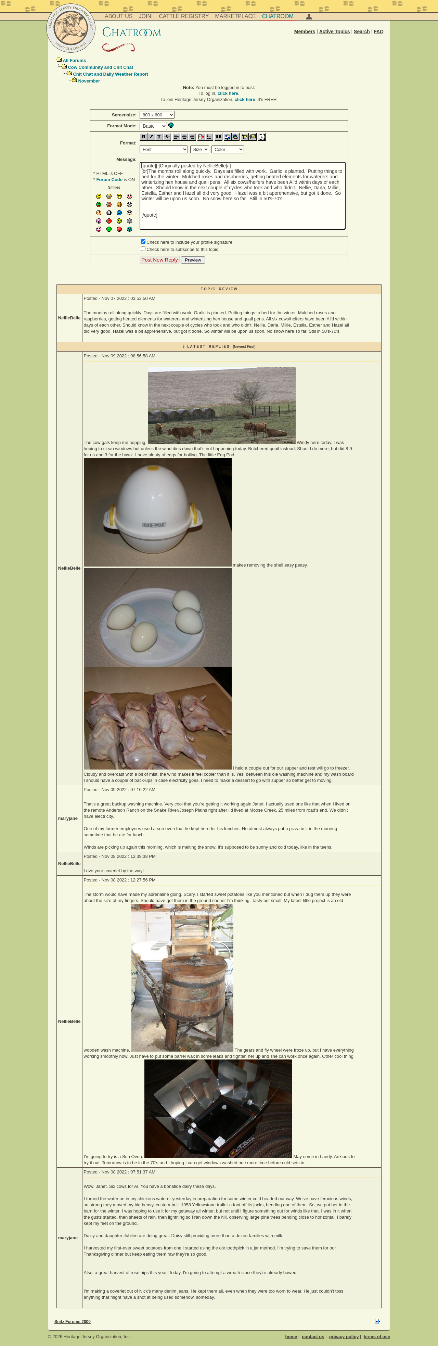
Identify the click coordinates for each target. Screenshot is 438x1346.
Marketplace (235, 16)
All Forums (74, 60)
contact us (313, 1336)
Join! (146, 16)
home (291, 1336)
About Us (119, 16)
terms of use (377, 1336)
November (89, 81)
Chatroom (278, 16)
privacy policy (344, 1336)
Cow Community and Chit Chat (100, 67)
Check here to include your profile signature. (189, 242)
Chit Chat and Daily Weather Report (110, 74)
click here (228, 93)
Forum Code (109, 179)
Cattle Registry (184, 16)
